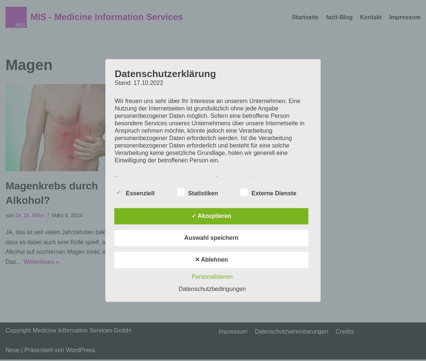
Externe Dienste (268, 192)
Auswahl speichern (211, 238)
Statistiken (197, 192)
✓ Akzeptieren (211, 216)
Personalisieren (212, 277)
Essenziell (134, 192)
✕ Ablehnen (211, 260)
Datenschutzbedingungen (212, 289)
